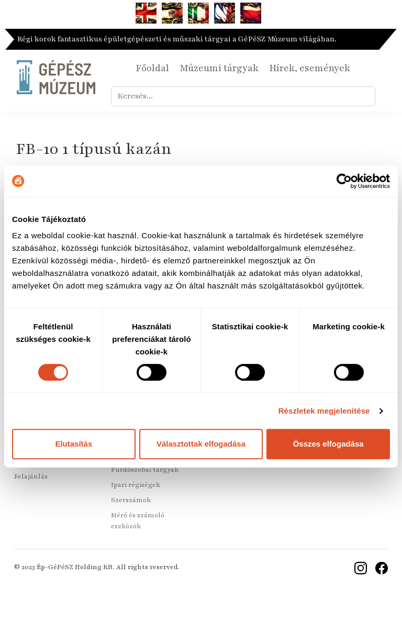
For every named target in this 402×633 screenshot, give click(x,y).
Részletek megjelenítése (324, 410)
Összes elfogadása (328, 443)
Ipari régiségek (135, 485)
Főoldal (152, 68)
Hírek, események (309, 68)
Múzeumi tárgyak (219, 68)
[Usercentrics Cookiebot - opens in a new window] (344, 181)
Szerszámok (131, 500)
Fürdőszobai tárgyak (144, 469)
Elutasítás (73, 443)
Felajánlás (31, 476)
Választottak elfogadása (201, 443)
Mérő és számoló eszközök (137, 520)
